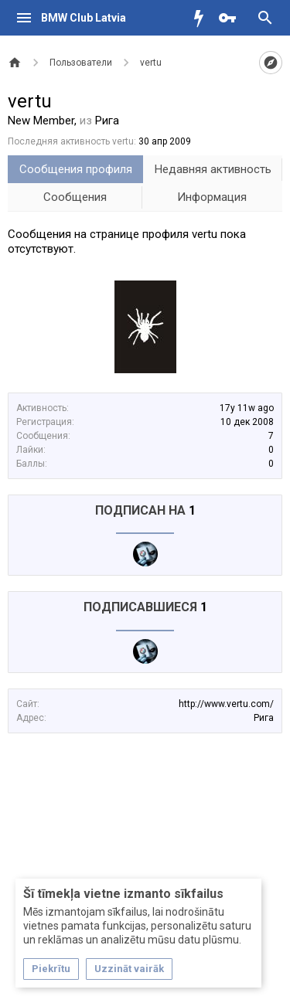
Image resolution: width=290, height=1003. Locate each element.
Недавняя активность (213, 169)
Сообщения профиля (75, 169)
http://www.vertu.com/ (226, 704)
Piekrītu (51, 968)
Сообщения (75, 197)
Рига (264, 717)
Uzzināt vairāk (129, 968)
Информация (212, 197)
